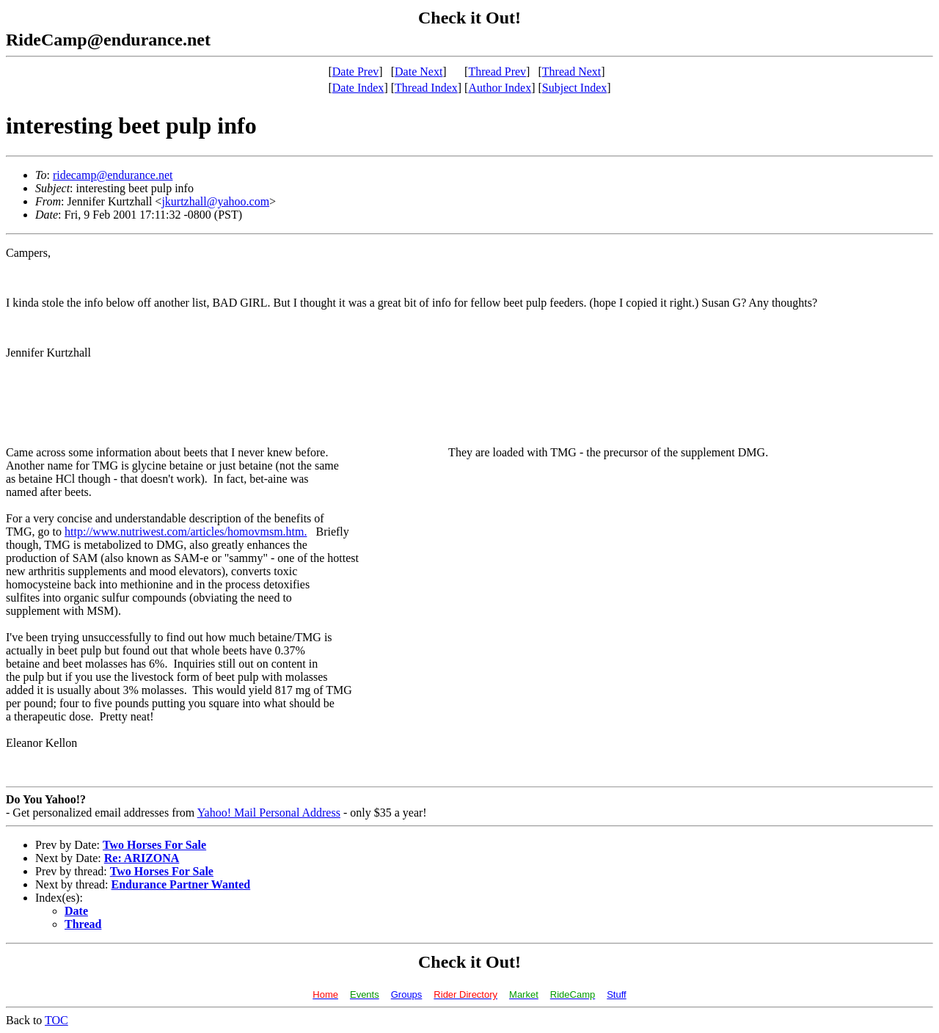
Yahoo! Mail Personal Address (268, 812)
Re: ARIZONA (142, 858)
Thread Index (426, 87)
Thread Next (571, 71)
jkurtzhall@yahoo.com (215, 201)
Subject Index (574, 87)
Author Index (499, 87)
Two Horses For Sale (154, 845)
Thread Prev (497, 71)
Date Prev (355, 71)
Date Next (418, 71)
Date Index (358, 87)
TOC (56, 1020)
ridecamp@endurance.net (113, 175)
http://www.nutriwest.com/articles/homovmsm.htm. (186, 531)
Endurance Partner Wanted (181, 884)
